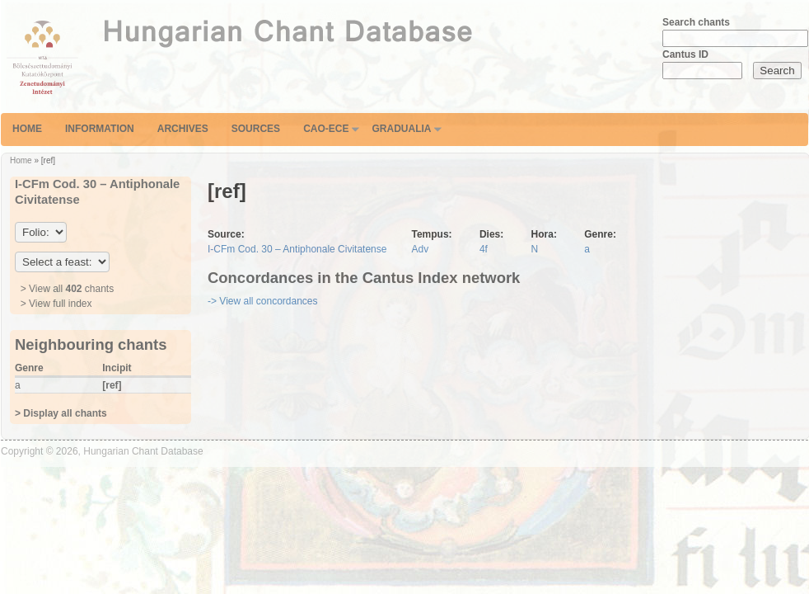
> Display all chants (61, 413)
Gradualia (401, 128)
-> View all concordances (263, 301)
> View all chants (68, 289)
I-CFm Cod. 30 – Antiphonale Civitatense (297, 249)
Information (99, 128)
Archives (182, 128)
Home (27, 128)
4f (483, 249)
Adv (419, 249)
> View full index (56, 303)
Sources (255, 128)
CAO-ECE (325, 128)
